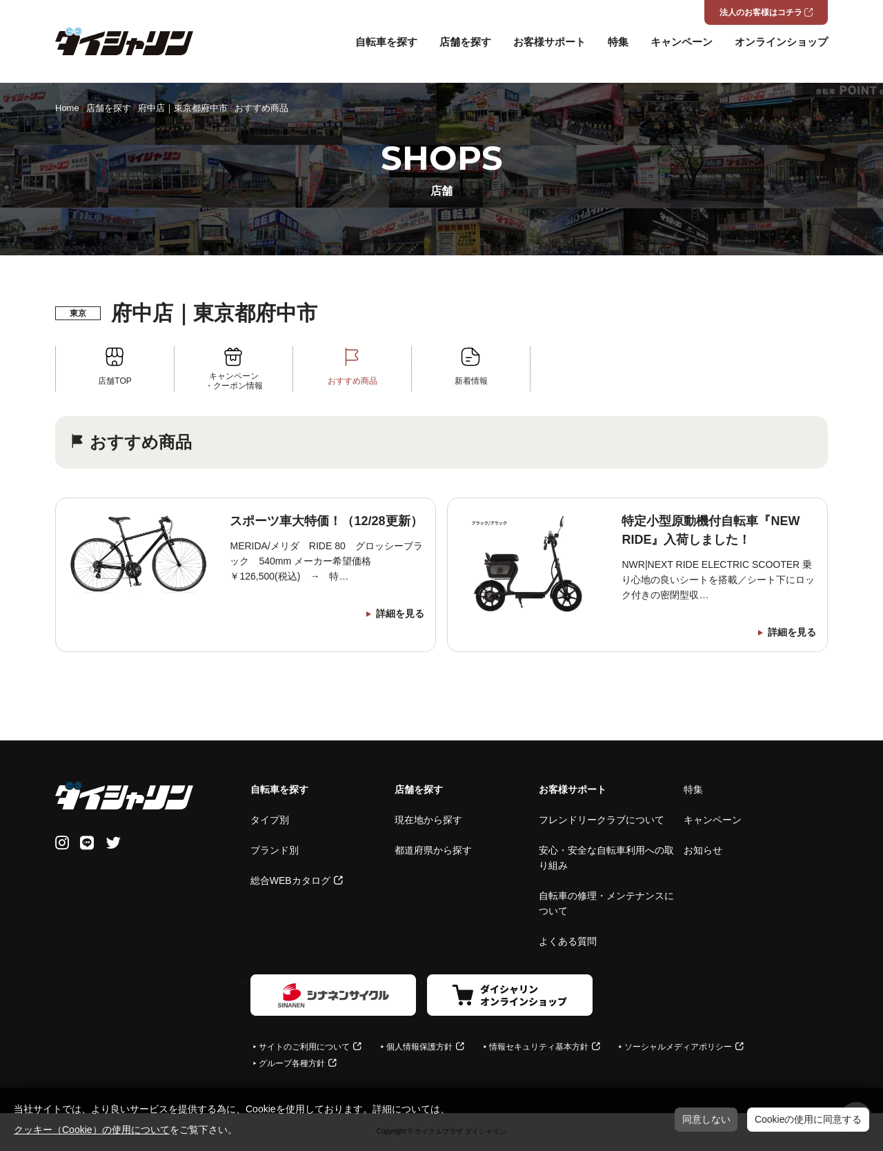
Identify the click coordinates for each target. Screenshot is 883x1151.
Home (67, 108)
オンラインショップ (781, 42)
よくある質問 (568, 941)
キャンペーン (682, 42)
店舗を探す (465, 42)
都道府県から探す (433, 850)
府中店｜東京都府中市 (183, 108)
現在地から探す (428, 819)
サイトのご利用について (304, 1047)
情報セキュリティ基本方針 (538, 1047)
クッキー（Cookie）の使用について (92, 1129)
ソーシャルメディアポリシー (678, 1047)
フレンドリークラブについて (601, 819)
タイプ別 (269, 819)
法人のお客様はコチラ (761, 12)
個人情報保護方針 (419, 1047)
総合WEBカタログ (290, 880)
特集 (618, 42)
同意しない (706, 1119)
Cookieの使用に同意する (808, 1119)
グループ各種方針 (292, 1063)
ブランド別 (274, 850)
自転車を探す (386, 42)
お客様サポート (549, 42)
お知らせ (703, 850)
